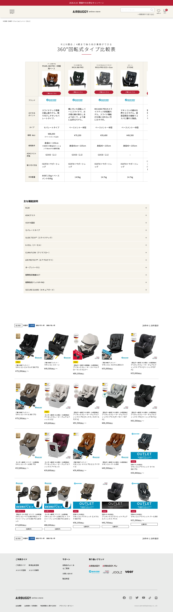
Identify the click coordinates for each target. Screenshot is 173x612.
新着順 (25, 325)
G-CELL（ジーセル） (33, 245)
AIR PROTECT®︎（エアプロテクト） (39, 260)
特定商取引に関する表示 (48, 606)
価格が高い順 (50, 325)
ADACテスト (30, 215)
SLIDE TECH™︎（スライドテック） (39, 237)
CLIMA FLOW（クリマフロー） (37, 252)
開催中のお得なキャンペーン (86, 2)
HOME (5, 21)
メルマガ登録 (21, 570)
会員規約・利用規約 (30, 606)
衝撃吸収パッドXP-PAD (34, 282)
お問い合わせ (67, 573)
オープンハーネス (32, 267)
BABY (10, 21)
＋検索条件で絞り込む (145, 14)
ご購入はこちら (51, 93)
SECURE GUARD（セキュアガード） (40, 289)
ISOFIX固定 (30, 222)
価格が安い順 (40, 325)
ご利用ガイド (21, 565)
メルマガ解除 (34, 570)
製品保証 (65, 578)
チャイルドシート (19, 21)
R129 (27, 207)
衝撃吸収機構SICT (32, 275)
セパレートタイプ (32, 230)
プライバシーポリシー (66, 606)
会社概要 (18, 606)
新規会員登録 (34, 565)
